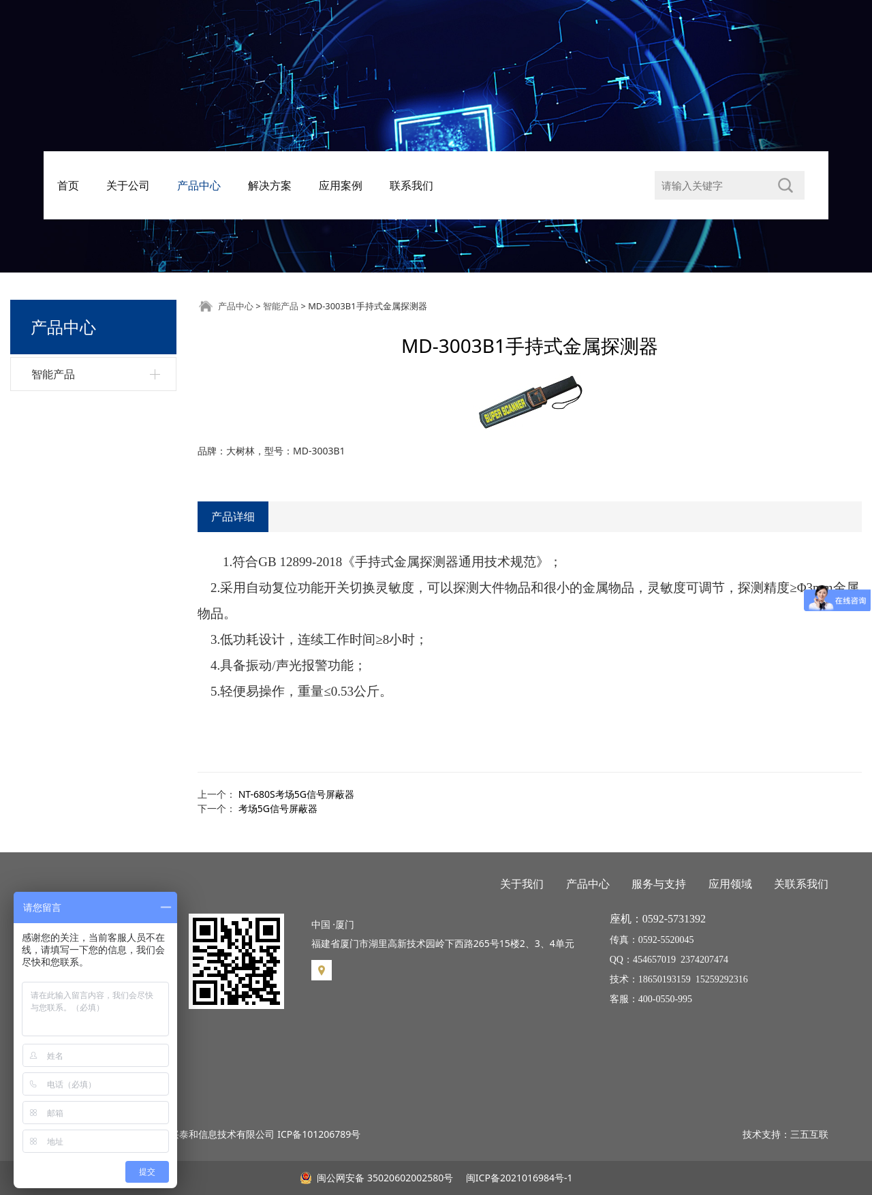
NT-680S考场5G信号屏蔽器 (296, 794)
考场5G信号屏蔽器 (277, 808)
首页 (68, 185)
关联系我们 (801, 883)
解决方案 (270, 185)
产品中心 (199, 185)
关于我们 (522, 883)
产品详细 (233, 516)
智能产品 (53, 374)
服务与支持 (659, 883)
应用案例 (340, 185)
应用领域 (730, 883)
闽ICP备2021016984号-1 (517, 1177)
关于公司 (128, 185)
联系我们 (411, 185)
